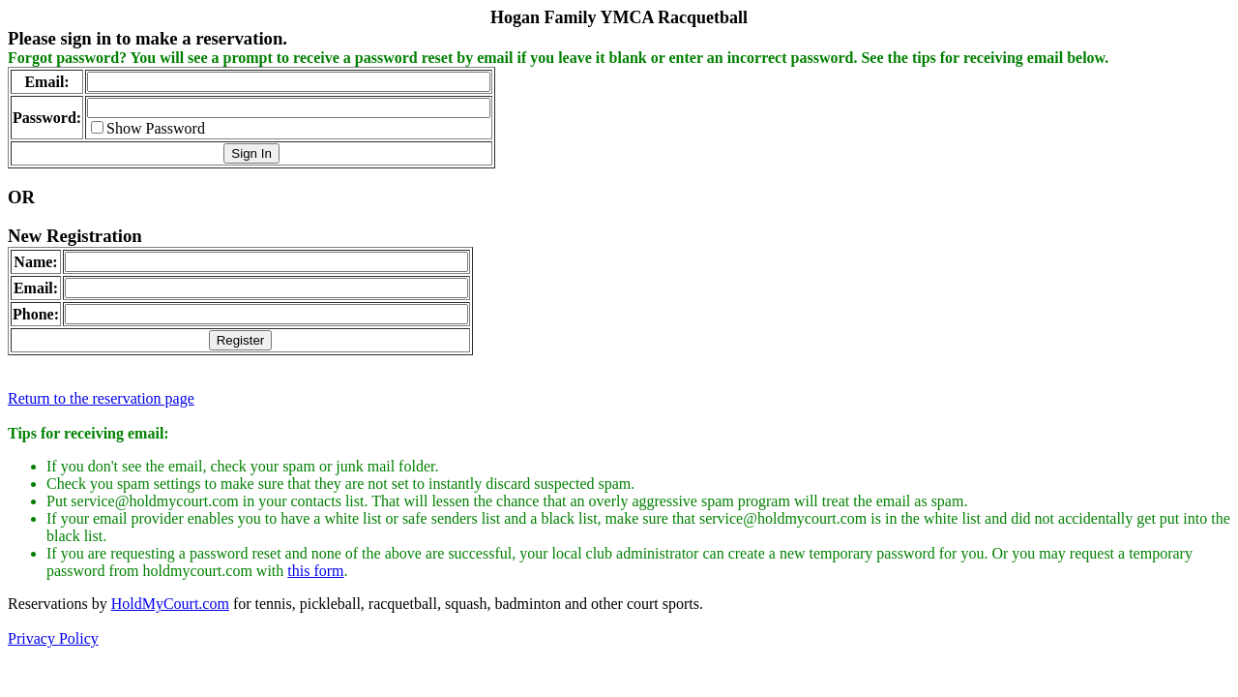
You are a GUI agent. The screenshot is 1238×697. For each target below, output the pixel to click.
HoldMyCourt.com (170, 603)
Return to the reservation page (101, 398)
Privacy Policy (53, 638)
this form (315, 570)
